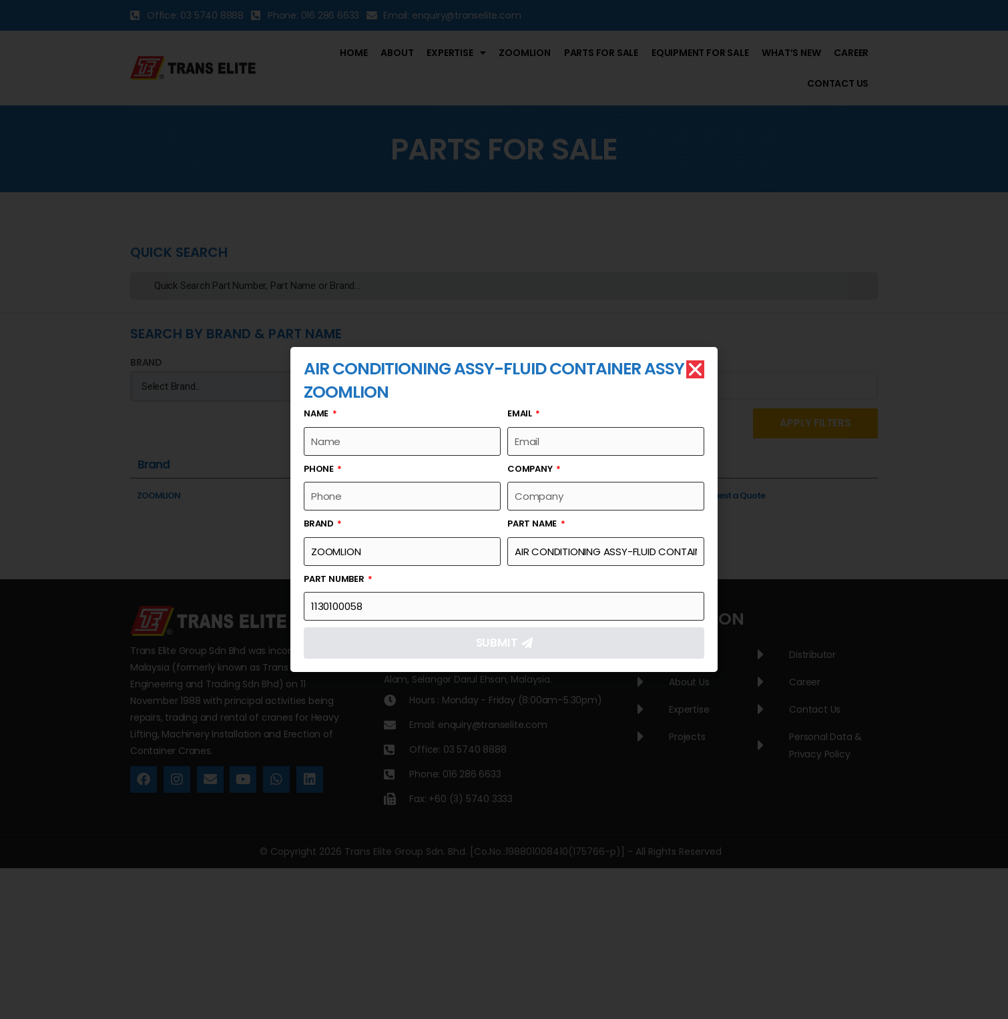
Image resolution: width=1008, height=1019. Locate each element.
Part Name (533, 524)
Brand (320, 524)
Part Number (335, 579)
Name (317, 414)
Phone (320, 468)
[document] (504, 509)
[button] (695, 370)
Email (520, 414)
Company (530, 468)
